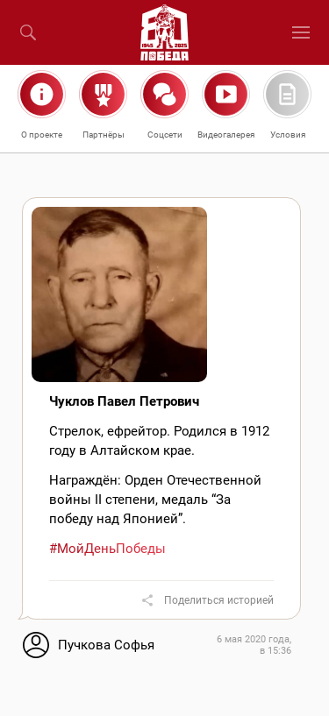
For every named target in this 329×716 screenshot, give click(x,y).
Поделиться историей (219, 600)
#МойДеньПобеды (107, 548)
